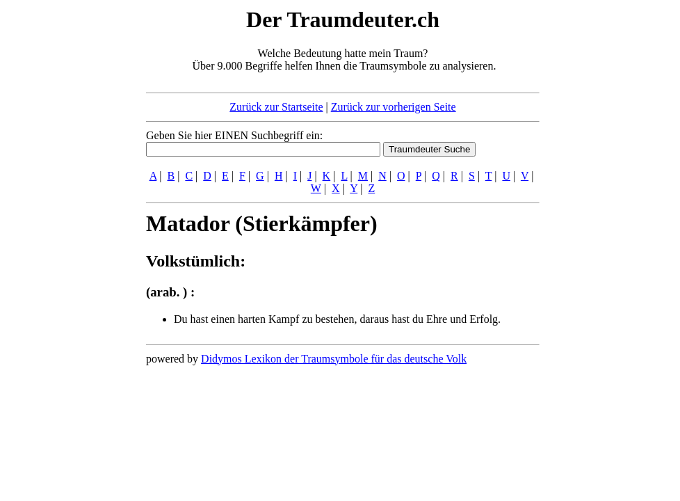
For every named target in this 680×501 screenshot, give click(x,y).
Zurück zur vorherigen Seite (393, 107)
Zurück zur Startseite (276, 107)
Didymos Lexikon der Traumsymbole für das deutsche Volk (334, 359)
